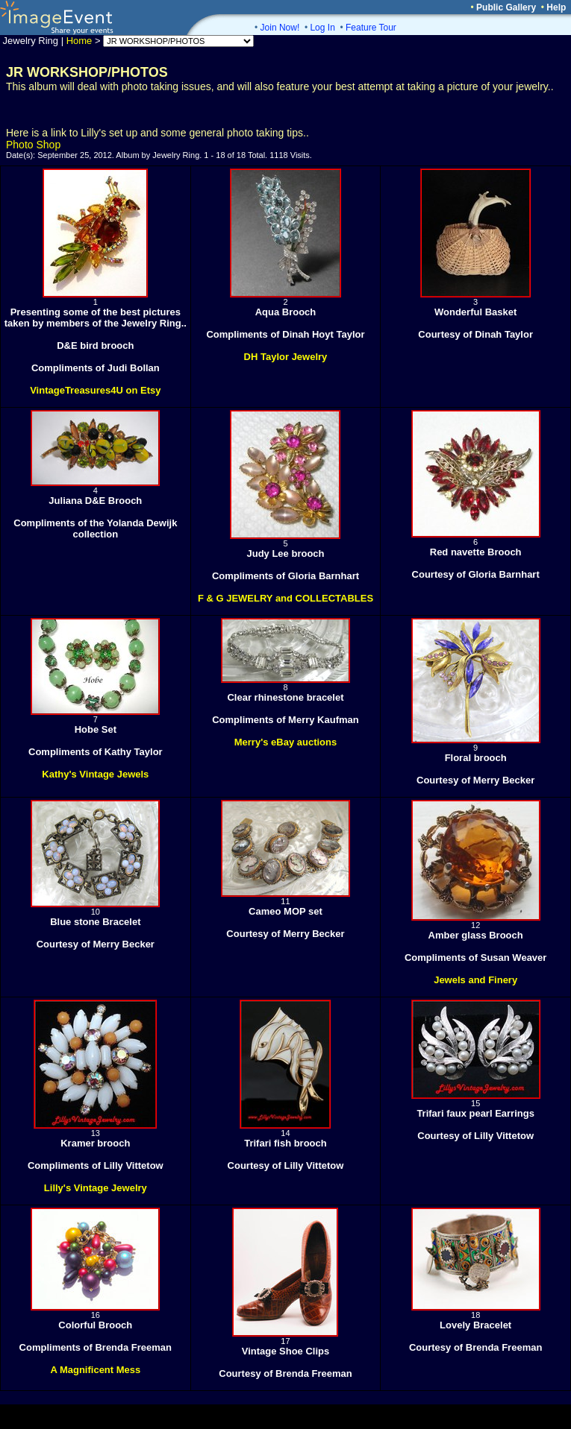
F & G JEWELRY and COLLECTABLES (285, 598)
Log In (322, 27)
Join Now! (280, 27)
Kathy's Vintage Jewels (95, 774)
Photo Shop (33, 145)
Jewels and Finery (475, 979)
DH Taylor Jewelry (286, 356)
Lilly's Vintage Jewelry (95, 1187)
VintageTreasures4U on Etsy (95, 390)
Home (79, 40)
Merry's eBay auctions (285, 742)
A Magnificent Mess (95, 1369)
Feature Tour (371, 27)
